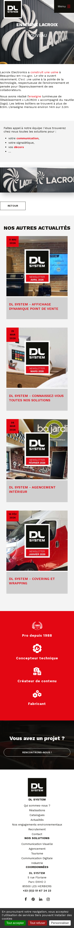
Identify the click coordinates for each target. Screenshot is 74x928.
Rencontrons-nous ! (37, 752)
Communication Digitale (37, 858)
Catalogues (37, 815)
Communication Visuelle (37, 844)
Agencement (37, 848)
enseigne (35, 96)
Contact (37, 834)
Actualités (37, 819)
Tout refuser (37, 923)
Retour (13, 205)
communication (27, 138)
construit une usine (44, 72)
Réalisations (37, 810)
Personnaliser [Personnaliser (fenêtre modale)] (60, 923)
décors (19, 147)
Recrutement (37, 829)
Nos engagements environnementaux (37, 824)
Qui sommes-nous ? (37, 805)
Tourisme (37, 853)
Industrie (37, 863)
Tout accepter (15, 923)
